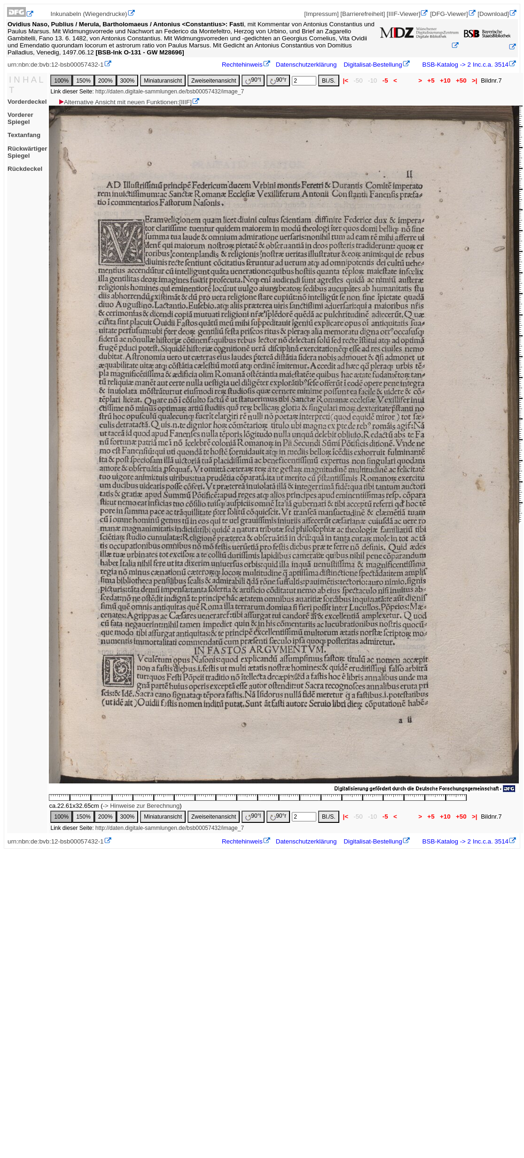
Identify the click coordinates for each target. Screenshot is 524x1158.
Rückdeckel (25, 168)
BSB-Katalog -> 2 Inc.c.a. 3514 (464, 64)
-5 (385, 80)
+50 (461, 80)
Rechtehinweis (242, 64)
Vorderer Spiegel (20, 118)
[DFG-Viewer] (449, 13)
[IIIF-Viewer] (404, 13)
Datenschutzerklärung (306, 64)
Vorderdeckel (27, 101)
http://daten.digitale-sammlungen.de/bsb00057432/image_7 (169, 91)
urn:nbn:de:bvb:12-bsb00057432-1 (56, 64)
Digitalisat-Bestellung (373, 64)
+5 (431, 80)
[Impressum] (321, 13)
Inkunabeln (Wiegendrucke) (89, 13)
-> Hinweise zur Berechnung (141, 805)
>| (474, 80)
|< (345, 80)
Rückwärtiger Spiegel (27, 152)
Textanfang (24, 134)
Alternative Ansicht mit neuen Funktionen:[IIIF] (125, 102)
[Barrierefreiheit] (362, 13)
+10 (445, 80)
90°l (253, 80)
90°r (278, 80)
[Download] (493, 13)
